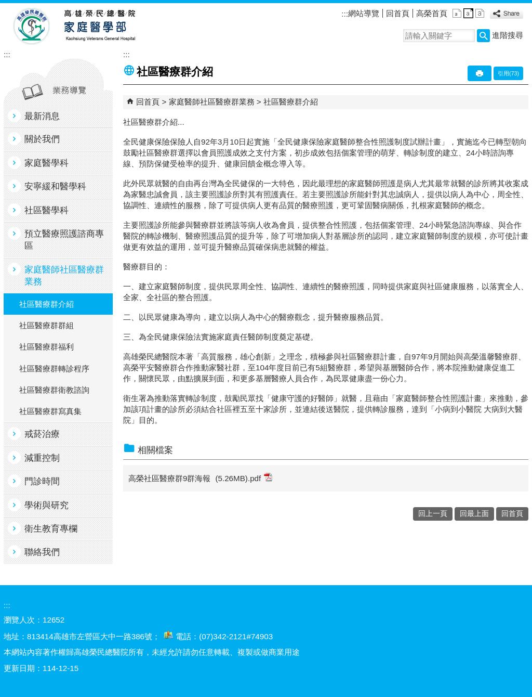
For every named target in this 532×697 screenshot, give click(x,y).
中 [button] (468, 13)
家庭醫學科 (46, 163)
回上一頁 (432, 514)
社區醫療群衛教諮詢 (54, 389)
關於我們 (42, 139)
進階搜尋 (507, 35)
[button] (483, 35)
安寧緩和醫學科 (55, 186)
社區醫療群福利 (46, 346)
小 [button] (457, 13)
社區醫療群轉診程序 (54, 368)
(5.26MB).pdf (243, 478)
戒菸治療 (42, 434)
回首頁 (397, 13)
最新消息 (42, 116)
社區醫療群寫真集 (50, 411)
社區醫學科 (46, 210)
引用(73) (508, 73)
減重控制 (42, 458)
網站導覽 (363, 13)
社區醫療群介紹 (46, 304)
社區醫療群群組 (46, 325)
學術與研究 (46, 505)
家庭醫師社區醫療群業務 (64, 276)
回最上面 (474, 514)
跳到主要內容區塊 (5, 5)
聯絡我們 (42, 552)
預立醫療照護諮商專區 (64, 240)
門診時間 (42, 481)
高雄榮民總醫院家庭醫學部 (99, 26)
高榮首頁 (431, 13)
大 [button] (479, 13)
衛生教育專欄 (50, 529)
